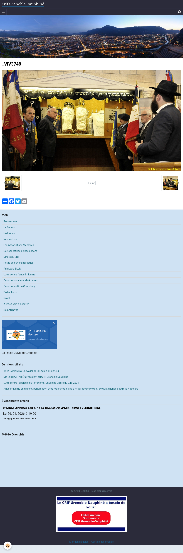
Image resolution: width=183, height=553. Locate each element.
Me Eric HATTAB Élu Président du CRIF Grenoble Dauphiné (36, 376)
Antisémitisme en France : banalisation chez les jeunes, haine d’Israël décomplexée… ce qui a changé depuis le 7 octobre (71, 388)
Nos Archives (11, 309)
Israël (7, 298)
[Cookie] (8, 546)
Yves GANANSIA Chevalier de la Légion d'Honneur (31, 371)
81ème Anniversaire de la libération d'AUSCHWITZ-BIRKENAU (52, 408)
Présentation (11, 221)
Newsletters (10, 239)
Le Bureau (9, 227)
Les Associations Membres (19, 245)
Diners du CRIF (12, 256)
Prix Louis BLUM (12, 268)
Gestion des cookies (102, 541)
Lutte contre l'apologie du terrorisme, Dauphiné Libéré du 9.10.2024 (41, 382)
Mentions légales (78, 541)
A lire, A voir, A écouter (16, 304)
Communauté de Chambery (19, 286)
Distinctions (10, 292)
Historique (9, 233)
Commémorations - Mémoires (21, 280)
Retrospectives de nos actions (20, 251)
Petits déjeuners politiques (18, 262)
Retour (91, 183)
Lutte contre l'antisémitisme (19, 274)
